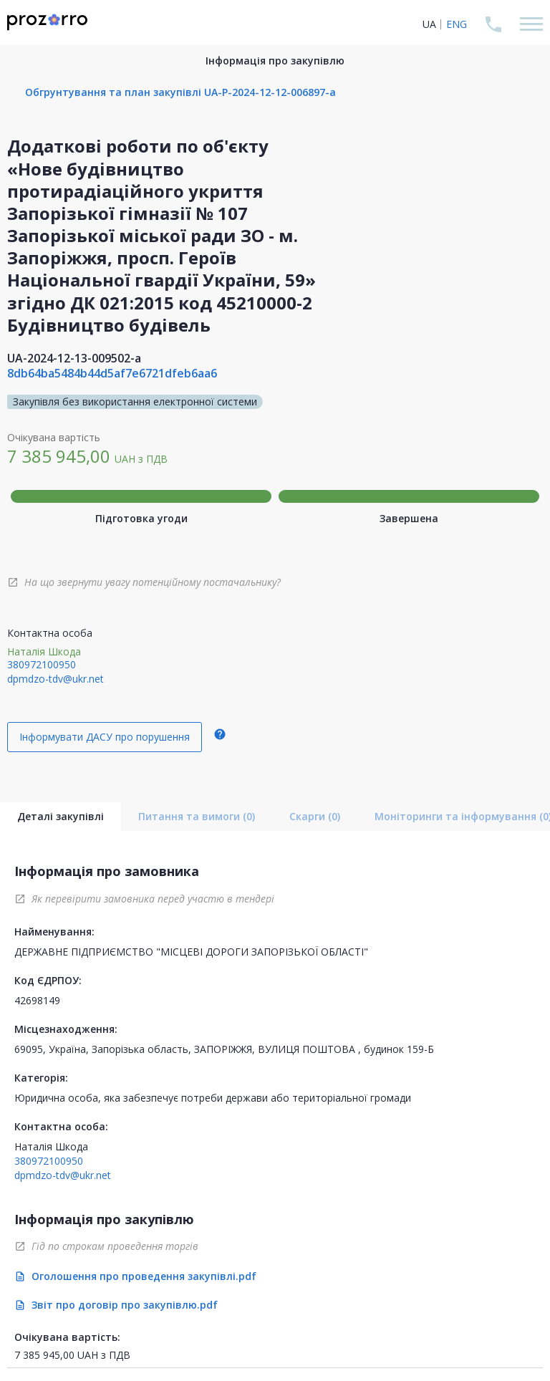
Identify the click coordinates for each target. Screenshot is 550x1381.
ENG (456, 24)
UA (429, 24)
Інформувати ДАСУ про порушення (104, 737)
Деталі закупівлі (60, 816)
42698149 (37, 1000)
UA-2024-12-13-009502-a (74, 358)
